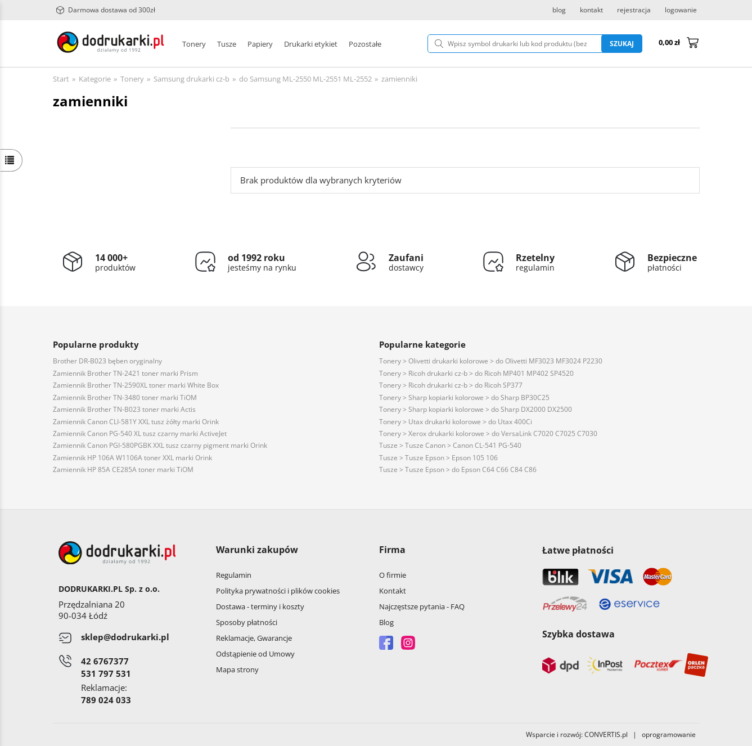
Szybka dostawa (578, 634)
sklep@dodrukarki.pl (125, 636)
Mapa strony (237, 669)
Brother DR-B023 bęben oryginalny (107, 361)
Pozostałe (365, 44)
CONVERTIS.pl (606, 734)
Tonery (194, 44)
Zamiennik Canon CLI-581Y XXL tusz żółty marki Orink (136, 421)
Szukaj (622, 43)
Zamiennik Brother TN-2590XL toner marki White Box (136, 385)
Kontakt (392, 591)
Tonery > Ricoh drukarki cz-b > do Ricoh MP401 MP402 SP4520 (476, 373)
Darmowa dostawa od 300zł (105, 10)
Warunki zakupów (257, 549)
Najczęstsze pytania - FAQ (422, 606)
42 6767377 (105, 661)
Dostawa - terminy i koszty (260, 606)
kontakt (591, 10)
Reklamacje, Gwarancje (254, 638)
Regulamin (233, 575)
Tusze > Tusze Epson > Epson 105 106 (438, 457)
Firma (392, 549)
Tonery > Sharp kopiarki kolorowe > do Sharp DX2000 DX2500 (475, 409)
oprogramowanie (671, 734)
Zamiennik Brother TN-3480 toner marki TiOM (125, 397)
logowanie (681, 10)
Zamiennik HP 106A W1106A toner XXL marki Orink (132, 457)
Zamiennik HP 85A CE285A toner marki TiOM (123, 469)
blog (559, 10)
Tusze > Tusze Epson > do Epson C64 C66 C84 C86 (458, 469)
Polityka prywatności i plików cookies (278, 591)
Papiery (260, 44)
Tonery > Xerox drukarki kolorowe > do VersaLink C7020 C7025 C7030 (488, 433)
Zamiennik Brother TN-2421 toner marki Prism (125, 373)
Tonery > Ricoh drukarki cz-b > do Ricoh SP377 (451, 385)
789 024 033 (106, 699)
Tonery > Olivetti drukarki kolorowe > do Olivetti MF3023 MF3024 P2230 (490, 361)
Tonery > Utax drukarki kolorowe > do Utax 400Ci (455, 421)
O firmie (392, 575)
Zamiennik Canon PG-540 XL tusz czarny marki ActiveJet (140, 433)
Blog (386, 622)
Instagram (408, 643)
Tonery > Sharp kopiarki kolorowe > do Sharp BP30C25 (464, 397)
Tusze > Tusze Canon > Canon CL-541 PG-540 (450, 445)
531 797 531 (106, 673)
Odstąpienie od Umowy (255, 654)
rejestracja (634, 10)
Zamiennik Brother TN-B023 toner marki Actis (124, 409)
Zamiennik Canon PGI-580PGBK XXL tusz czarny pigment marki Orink (160, 445)
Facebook (386, 643)
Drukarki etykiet (310, 44)
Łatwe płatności (578, 550)
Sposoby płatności (246, 622)
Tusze (226, 44)
